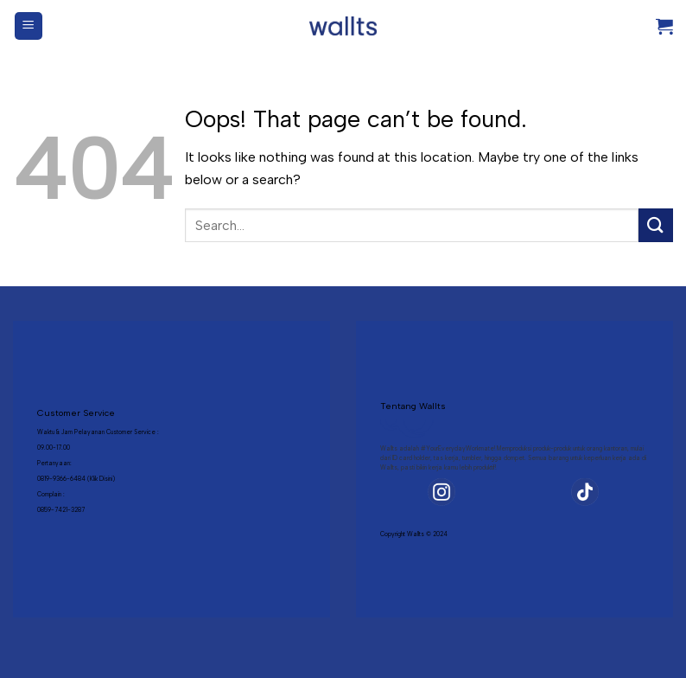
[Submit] (655, 225)
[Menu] (29, 26)
